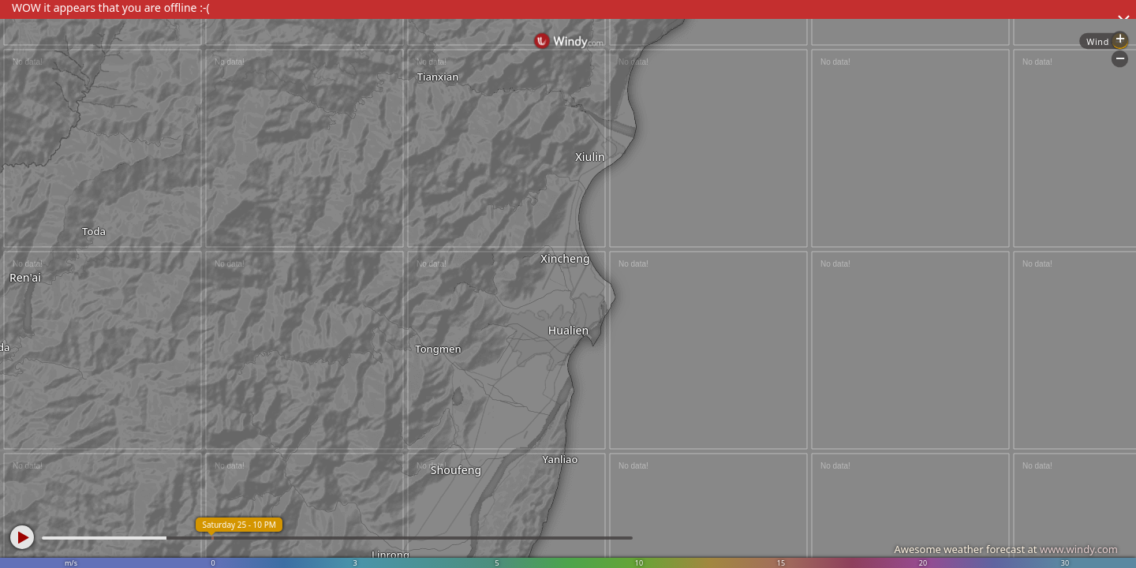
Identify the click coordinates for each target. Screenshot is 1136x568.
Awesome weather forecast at (1006, 549)
